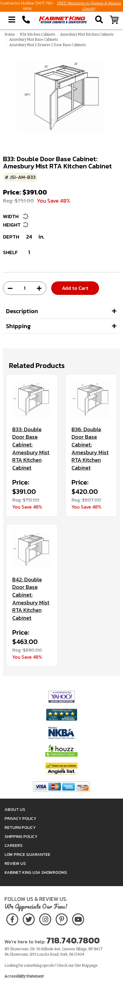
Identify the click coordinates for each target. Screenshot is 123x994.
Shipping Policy (20, 836)
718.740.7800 (73, 940)
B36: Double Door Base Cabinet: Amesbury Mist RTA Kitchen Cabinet (90, 449)
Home (9, 34)
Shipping (18, 326)
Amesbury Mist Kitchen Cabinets (87, 34)
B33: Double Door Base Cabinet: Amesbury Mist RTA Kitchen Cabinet (30, 449)
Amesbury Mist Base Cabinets (33, 39)
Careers (13, 845)
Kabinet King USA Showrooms (35, 872)
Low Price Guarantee (27, 854)
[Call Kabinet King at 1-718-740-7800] (26, 19)
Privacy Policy (20, 818)
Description (22, 311)
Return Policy (20, 827)
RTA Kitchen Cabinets (37, 34)
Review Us (15, 863)
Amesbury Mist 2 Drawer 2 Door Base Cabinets (47, 45)
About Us (14, 809)
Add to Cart (75, 288)
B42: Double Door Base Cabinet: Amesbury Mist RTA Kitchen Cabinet (30, 599)
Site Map (82, 965)
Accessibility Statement (24, 976)
